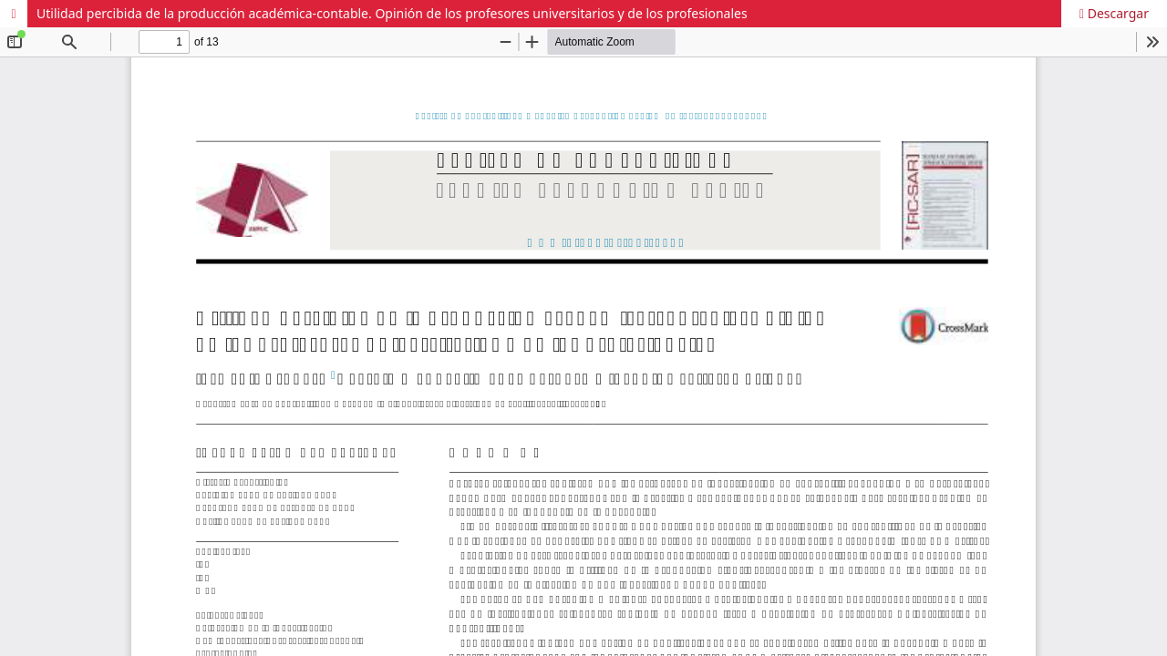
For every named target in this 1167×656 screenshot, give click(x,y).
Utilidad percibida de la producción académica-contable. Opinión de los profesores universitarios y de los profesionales (392, 13)
